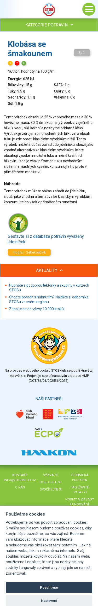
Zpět (81, 53)
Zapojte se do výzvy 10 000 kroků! (37, 309)
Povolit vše (49, 588)
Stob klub (49, 9)
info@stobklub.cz (20, 480)
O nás (20, 487)
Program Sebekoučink (29, 252)
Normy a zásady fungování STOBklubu (79, 504)
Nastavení (49, 601)
